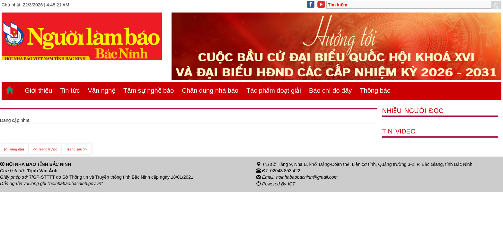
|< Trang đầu (14, 149)
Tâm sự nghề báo (148, 90)
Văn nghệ (102, 90)
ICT (291, 183)
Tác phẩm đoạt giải (273, 90)
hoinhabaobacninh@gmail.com (307, 177)
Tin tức (70, 90)
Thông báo (375, 90)
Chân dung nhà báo (210, 90)
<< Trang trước (45, 149)
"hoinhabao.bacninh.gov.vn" (75, 183)
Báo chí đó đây (330, 90)
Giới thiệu (38, 90)
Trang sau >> (76, 149)
